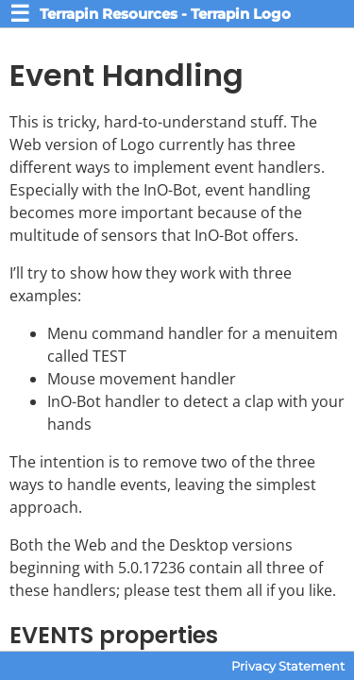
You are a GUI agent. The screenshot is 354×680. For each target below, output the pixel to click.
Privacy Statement (288, 666)
